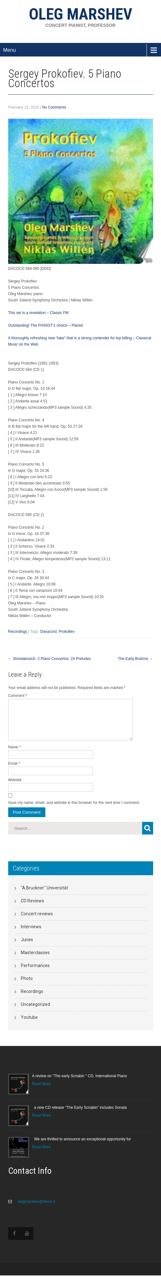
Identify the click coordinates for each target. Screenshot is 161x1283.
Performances (35, 973)
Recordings (17, 631)
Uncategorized (35, 1011)
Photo (27, 986)
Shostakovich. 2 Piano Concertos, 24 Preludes (49, 658)
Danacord (48, 631)
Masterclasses (35, 960)
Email (14, 771)
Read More (41, 1091)
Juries (27, 947)
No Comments (54, 107)
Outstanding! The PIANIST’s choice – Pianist (45, 325)
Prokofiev (67, 631)
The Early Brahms (135, 658)
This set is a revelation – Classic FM (38, 313)
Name (14, 754)
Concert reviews (37, 921)
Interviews (31, 934)
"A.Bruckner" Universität (44, 895)
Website (15, 787)
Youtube (29, 1024)
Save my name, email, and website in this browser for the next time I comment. (74, 810)
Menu (9, 50)
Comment (17, 695)
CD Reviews (32, 908)
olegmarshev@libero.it (36, 1209)
